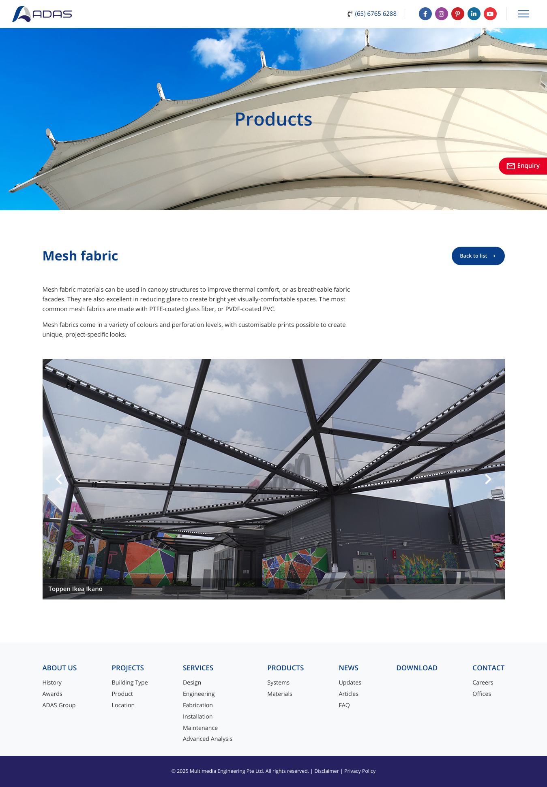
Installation (198, 717)
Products (285, 668)
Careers (482, 683)
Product (122, 694)
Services (198, 668)
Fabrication (198, 705)
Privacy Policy (359, 771)
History (52, 683)
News (348, 668)
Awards (52, 694)
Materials (279, 694)
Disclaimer (326, 771)
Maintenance (200, 728)
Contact (488, 668)
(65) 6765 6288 (376, 14)
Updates (350, 683)
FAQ (344, 705)
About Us (60, 668)
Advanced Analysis (207, 739)
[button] (59, 479)
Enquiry (523, 166)
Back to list (473, 255)
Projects (128, 668)
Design (192, 683)
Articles (348, 694)
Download (417, 668)
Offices (481, 694)
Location (123, 705)
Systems (278, 683)
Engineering (199, 694)
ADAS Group (59, 705)
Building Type (130, 683)
